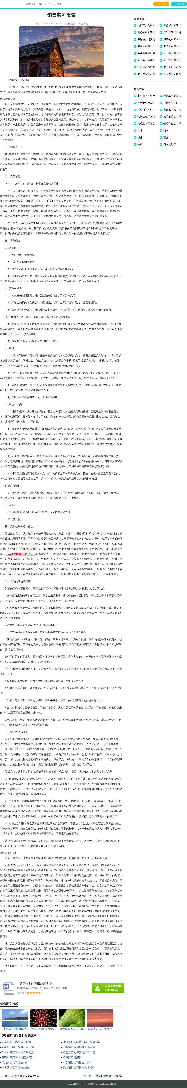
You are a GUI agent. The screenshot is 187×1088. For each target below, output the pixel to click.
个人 (50, 4)
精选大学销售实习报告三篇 (79, 1052)
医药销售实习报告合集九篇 (17, 1052)
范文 (165, 137)
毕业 (139, 137)
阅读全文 (70, 23)
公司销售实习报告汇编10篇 (17, 1047)
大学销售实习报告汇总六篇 (79, 1047)
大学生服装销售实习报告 (16, 1042)
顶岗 (165, 130)
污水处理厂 (169, 144)
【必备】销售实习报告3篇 (108, 1076)
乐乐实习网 (89, 1084)
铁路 (139, 144)
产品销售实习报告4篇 (14, 1062)
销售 (59, 4)
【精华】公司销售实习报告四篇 (82, 1042)
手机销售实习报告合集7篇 (24, 1076)
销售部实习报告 (72, 1057)
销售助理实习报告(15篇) (15, 1067)
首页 (41, 4)
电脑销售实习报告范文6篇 (17, 1057)
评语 (139, 130)
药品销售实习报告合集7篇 (78, 1067)
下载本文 (83, 23)
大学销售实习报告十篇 (76, 1062)
